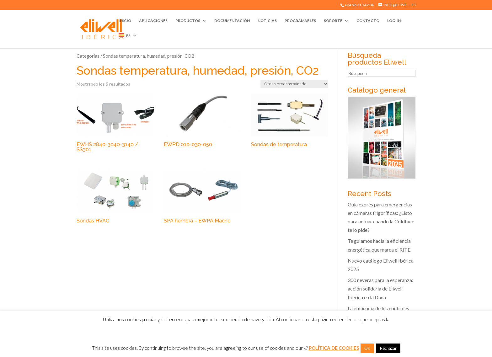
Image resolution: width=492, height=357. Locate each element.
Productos (187, 21)
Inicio (125, 21)
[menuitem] (128, 40)
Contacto (367, 21)
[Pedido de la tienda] (294, 84)
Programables (300, 21)
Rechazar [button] (388, 348)
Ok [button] (367, 348)
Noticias (267, 21)
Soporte (333, 21)
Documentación (232, 21)
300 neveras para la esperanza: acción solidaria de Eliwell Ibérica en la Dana (380, 288)
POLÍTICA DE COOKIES (334, 348)
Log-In (394, 21)
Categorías (88, 56)
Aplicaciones (153, 21)
